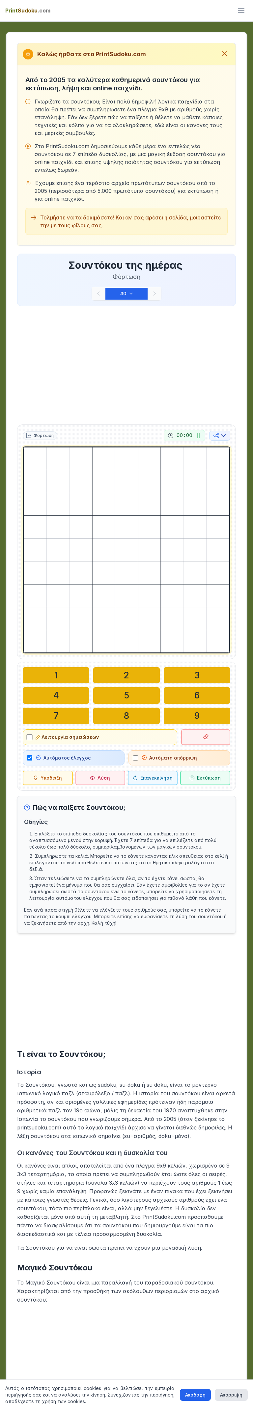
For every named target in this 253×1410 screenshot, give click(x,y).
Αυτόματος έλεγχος (63, 756)
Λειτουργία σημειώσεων (67, 735)
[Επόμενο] (154, 293)
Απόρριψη (231, 1395)
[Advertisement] (126, 364)
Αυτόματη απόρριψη (169, 756)
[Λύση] (100, 776)
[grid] (126, 549)
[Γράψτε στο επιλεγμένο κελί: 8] (126, 714)
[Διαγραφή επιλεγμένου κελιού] (205, 735)
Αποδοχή (195, 1395)
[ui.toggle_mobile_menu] (241, 10)
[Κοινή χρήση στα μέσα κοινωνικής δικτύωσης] (219, 436)
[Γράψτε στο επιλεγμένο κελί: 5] (126, 695)
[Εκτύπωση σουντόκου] (205, 776)
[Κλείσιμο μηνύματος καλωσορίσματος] (224, 54)
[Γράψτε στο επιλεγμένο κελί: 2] (126, 675)
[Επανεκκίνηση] (153, 776)
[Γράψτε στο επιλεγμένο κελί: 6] (197, 695)
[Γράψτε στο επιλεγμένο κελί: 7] (56, 714)
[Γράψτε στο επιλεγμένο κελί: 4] (56, 695)
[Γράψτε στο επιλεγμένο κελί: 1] (56, 675)
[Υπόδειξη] (47, 776)
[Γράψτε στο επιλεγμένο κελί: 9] (197, 714)
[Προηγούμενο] (98, 293)
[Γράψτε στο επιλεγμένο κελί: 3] (197, 675)
